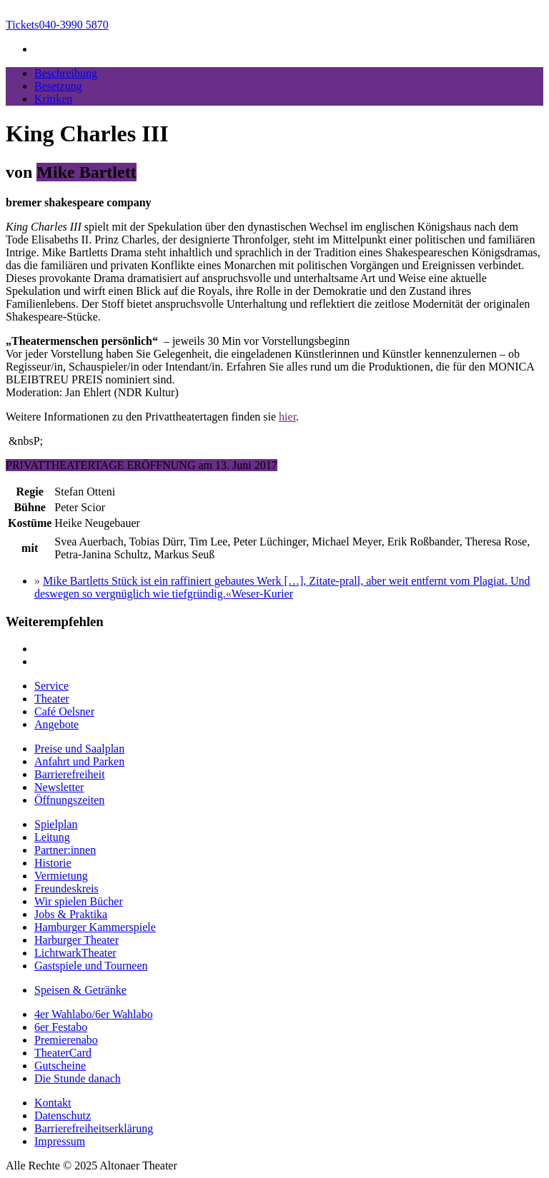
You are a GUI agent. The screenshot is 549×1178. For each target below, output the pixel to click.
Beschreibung (65, 73)
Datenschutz (62, 1115)
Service (51, 686)
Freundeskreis (66, 888)
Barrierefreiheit (69, 774)
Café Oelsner (64, 711)
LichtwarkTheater (75, 953)
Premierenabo (66, 1040)
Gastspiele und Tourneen (91, 966)
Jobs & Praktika (70, 914)
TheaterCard (63, 1053)
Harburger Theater (76, 940)
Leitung (52, 837)
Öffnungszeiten (69, 800)
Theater (51, 699)
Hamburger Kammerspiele (95, 927)
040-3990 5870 (57, 25)
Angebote (56, 724)
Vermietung (61, 876)
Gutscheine (60, 1065)
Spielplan (55, 824)
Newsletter (59, 787)
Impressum (59, 1141)
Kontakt (52, 1103)
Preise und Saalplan (79, 748)
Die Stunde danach (77, 1078)
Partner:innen (65, 850)
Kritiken (53, 99)
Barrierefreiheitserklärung (93, 1128)
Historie (52, 863)
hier (287, 417)
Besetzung (58, 86)
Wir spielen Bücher (78, 901)
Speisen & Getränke (80, 990)
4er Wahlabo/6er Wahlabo (93, 1014)
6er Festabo (60, 1027)
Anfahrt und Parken (79, 761)
